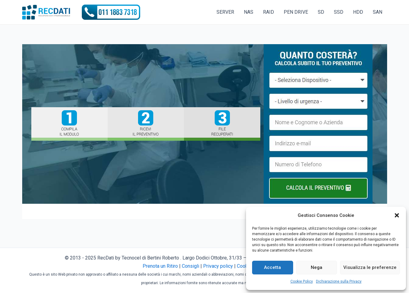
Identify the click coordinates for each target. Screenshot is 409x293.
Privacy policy (218, 266)
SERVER (225, 12)
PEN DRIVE (296, 12)
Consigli (190, 266)
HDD (358, 12)
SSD (338, 12)
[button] (397, 215)
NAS (248, 12)
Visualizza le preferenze (370, 267)
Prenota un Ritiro (160, 266)
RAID (268, 12)
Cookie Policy (301, 281)
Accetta (272, 267)
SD (321, 12)
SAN (377, 12)
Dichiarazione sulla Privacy (339, 281)
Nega (316, 267)
